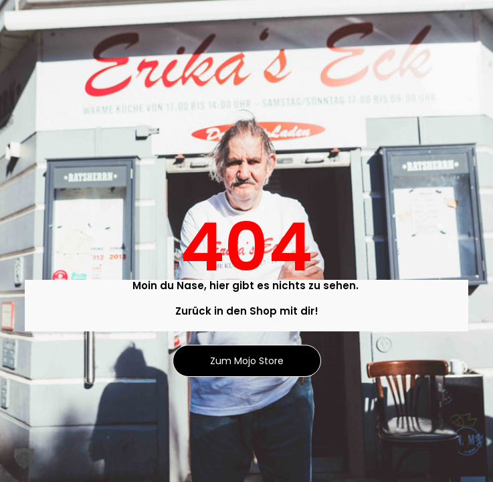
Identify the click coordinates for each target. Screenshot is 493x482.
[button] (24, 458)
